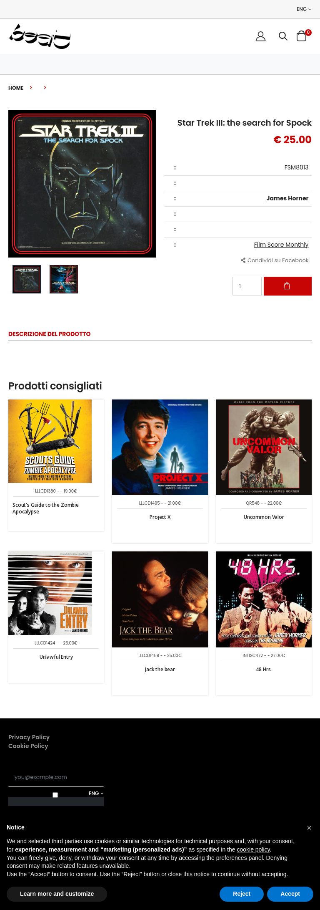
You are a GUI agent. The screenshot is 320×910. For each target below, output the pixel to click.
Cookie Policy (28, 746)
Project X (160, 517)
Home (16, 87)
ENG (302, 9)
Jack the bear (160, 669)
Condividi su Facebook (275, 260)
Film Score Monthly (281, 244)
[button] (283, 36)
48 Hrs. (264, 669)
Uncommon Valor (264, 517)
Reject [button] (241, 893)
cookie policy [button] (253, 849)
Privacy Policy (29, 737)
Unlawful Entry (56, 656)
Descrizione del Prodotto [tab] (49, 334)
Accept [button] (290, 893)
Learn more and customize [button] (57, 893)
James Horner (287, 198)
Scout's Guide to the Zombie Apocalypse (45, 508)
